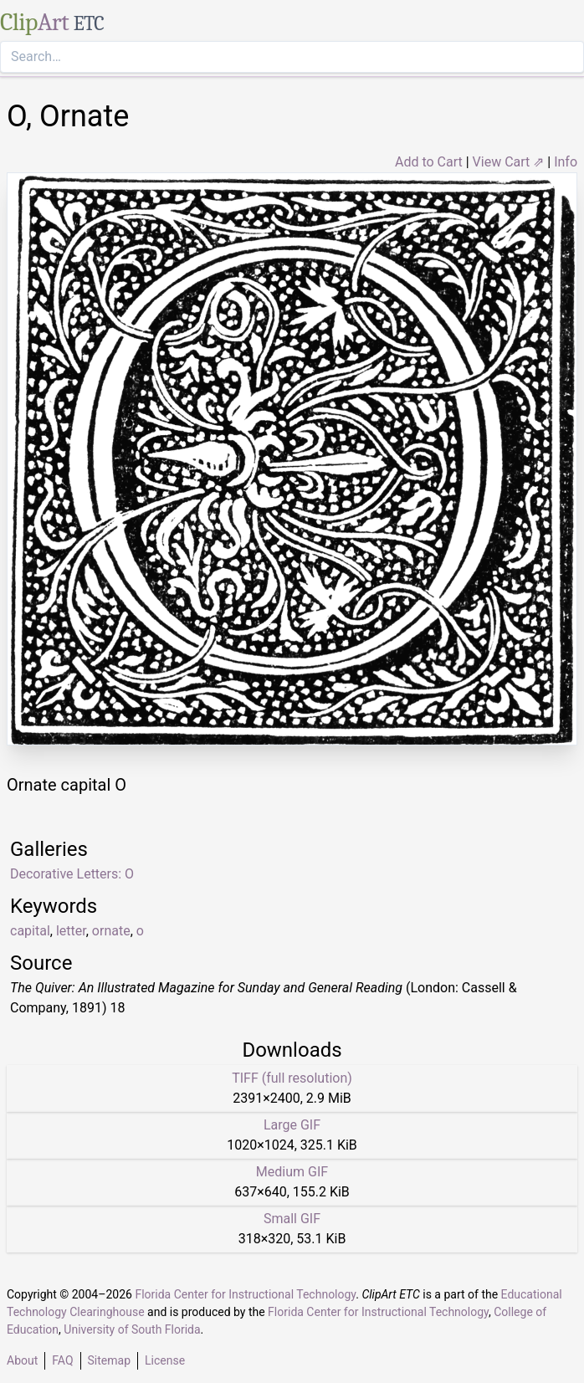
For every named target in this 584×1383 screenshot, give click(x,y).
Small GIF (292, 1219)
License (165, 1360)
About (22, 1360)
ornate (111, 931)
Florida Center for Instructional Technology (245, 1294)
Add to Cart (429, 162)
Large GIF (292, 1125)
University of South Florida (132, 1329)
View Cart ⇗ (509, 162)
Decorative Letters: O (72, 874)
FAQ (62, 1360)
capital (30, 931)
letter (71, 931)
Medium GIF (292, 1172)
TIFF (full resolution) (292, 1078)
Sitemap (109, 1360)
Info (565, 162)
